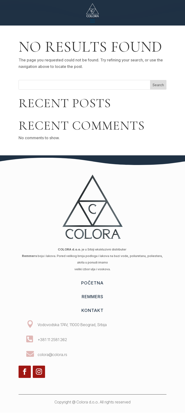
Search (158, 85)
